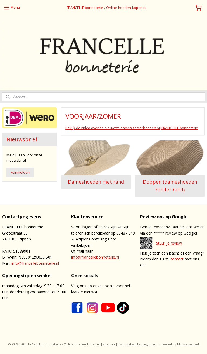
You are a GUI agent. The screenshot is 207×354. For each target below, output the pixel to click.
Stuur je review (169, 243)
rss (120, 344)
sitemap (109, 344)
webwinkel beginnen (141, 344)
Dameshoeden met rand (96, 182)
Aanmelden (20, 172)
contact (177, 259)
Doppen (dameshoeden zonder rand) (170, 186)
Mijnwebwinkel (188, 344)
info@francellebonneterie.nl (35, 263)
